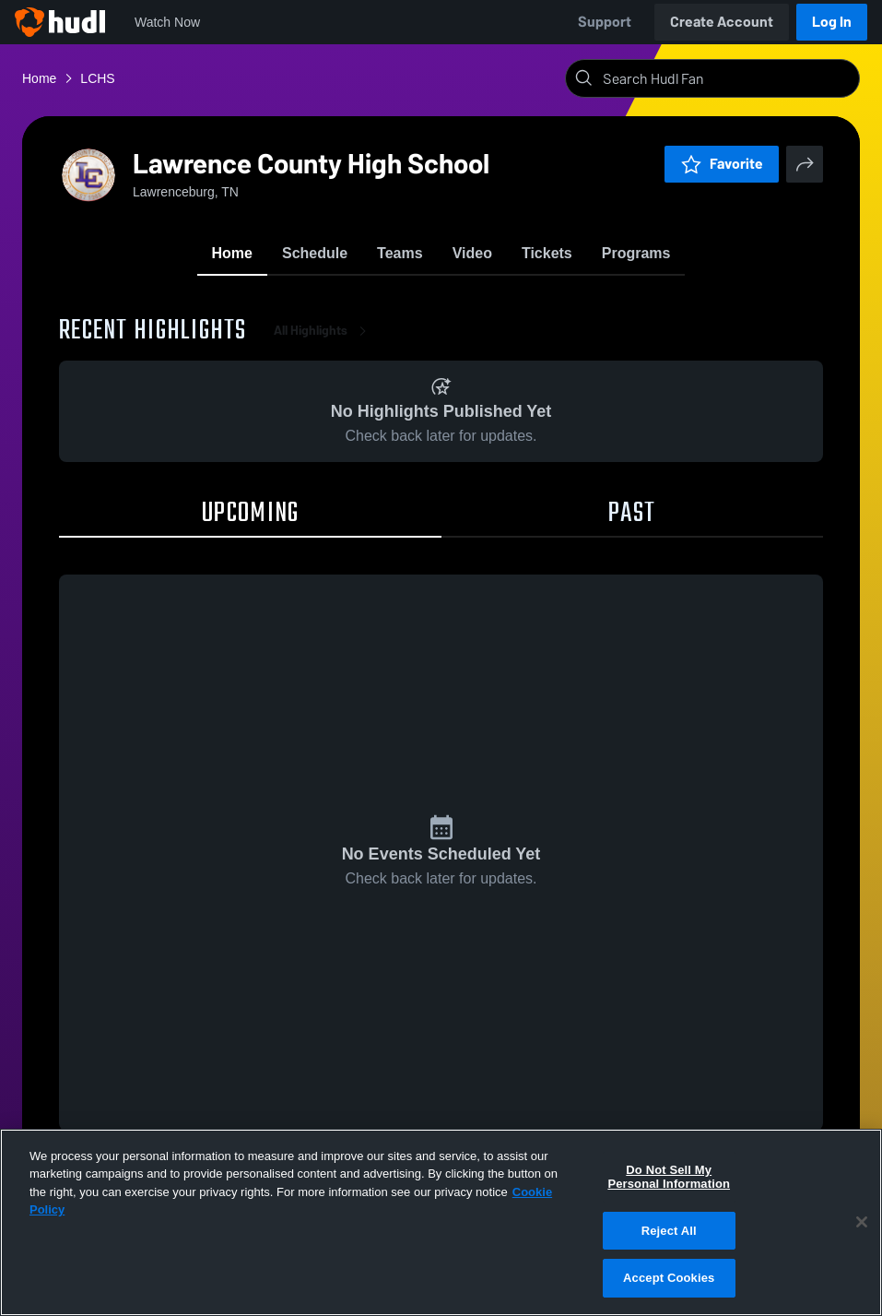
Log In (832, 21)
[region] (441, 1222)
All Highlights (323, 331)
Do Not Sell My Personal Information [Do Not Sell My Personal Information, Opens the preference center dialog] (668, 1177)
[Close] (861, 1222)
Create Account (721, 21)
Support (604, 21)
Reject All (669, 1231)
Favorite (721, 163)
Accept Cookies (668, 1278)
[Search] (727, 78)
